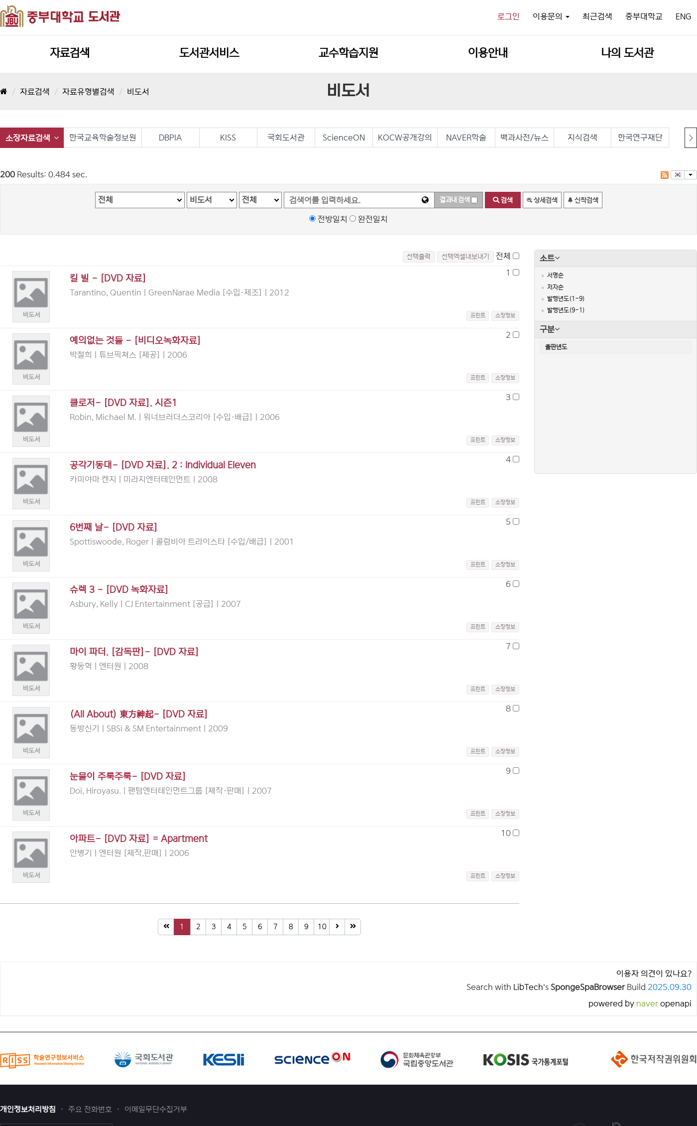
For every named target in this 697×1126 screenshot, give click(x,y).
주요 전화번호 (91, 1109)
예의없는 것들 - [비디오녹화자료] (135, 340)
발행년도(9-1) (566, 310)
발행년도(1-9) (566, 298)
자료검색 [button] (70, 53)
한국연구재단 (640, 137)
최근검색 (597, 16)
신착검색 (583, 200)
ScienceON (344, 137)
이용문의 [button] (551, 16)
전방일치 (333, 219)
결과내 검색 (454, 199)
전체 (503, 256)
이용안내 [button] (488, 53)
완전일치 (373, 219)
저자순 (555, 287)
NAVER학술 (466, 137)
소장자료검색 (32, 138)
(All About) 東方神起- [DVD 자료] (139, 714)
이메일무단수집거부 (155, 1109)
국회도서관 (286, 137)
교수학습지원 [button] (348, 53)
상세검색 (542, 200)
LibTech (528, 987)
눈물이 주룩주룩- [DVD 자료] (128, 776)
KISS (228, 137)
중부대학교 (644, 16)
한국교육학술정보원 (102, 137)
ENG (684, 16)
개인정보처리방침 (29, 1109)
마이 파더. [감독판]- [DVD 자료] (134, 652)
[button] (504, 315)
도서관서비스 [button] (209, 53)
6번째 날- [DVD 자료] (114, 527)
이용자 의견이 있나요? (654, 973)
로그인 (508, 16)
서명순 (555, 275)
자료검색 (35, 91)
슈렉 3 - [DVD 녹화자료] (119, 589)
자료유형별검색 (88, 91)
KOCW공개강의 (405, 137)
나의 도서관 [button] (627, 53)
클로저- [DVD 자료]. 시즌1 (123, 403)
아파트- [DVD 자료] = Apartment (139, 839)
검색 (503, 200)
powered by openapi (640, 1003)
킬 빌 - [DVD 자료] (108, 278)
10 (322, 927)
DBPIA (170, 137)
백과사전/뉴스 (524, 137)
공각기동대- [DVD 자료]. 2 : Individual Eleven (163, 465)
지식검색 (582, 137)
